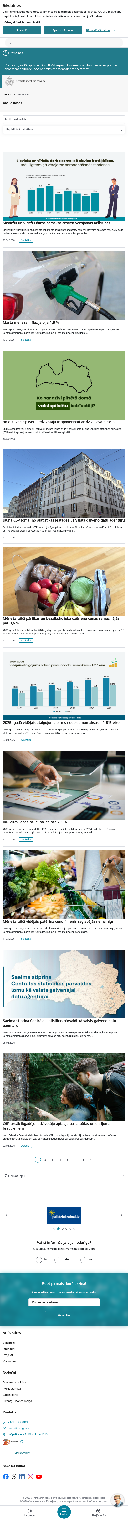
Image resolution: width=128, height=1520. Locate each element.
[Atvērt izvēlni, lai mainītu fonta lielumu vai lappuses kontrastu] (98, 1513)
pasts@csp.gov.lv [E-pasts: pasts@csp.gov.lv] (19, 1428)
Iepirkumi (9, 1349)
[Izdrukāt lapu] (64, 1176)
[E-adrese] (10, 1441)
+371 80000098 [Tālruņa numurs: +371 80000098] (18, 1422)
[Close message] (121, 53)
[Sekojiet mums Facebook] (6, 1476)
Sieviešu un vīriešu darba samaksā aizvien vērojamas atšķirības (56, 223)
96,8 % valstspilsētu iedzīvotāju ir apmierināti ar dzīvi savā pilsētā (59, 422)
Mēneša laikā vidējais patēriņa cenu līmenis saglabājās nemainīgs (58, 921)
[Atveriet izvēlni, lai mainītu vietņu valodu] (29, 1513)
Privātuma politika (14, 1382)
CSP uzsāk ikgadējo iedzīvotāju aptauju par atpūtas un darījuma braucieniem (56, 1126)
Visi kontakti (22, 1453)
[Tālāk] (121, 1215)
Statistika (26, 240)
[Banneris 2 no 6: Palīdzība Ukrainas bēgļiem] (64, 1215)
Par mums (9, 1361)
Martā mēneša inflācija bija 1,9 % (31, 322)
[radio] (41, 1259)
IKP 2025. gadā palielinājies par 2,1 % (35, 822)
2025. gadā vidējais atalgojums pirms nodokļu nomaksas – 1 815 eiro (61, 722)
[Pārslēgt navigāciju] (64, 1512)
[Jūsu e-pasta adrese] (64, 1302)
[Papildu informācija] (21, 1441)
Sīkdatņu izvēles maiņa (17, 1401)
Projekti (8, 1355)
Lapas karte (10, 1395)
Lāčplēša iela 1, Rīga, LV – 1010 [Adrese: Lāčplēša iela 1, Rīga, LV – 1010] (28, 1434)
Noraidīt (22, 30)
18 (82, 1159)
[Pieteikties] (64, 1315)
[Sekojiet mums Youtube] (39, 1476)
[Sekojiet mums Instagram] (30, 1476)
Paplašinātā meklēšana (19, 129)
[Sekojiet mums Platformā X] (14, 1476)
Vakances (9, 1342)
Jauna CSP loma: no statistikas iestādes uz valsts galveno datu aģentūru (64, 520)
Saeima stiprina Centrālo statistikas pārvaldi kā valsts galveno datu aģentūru (59, 1023)
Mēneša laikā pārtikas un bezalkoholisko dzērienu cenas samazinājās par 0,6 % (61, 620)
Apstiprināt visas (63, 30)
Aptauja (25, 1145)
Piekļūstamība (12, 1388)
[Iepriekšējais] (6, 1215)
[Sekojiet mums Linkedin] (22, 1476)
